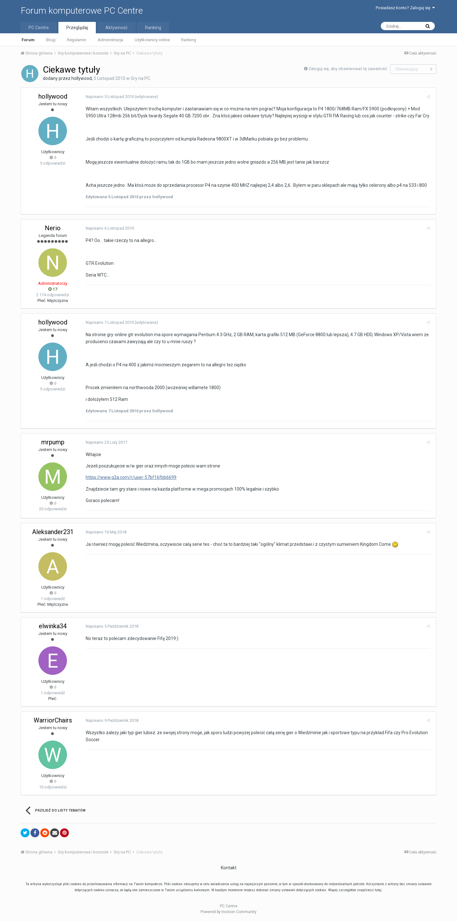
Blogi (51, 39)
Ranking (188, 39)
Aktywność (116, 27)
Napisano (108, 96)
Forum (28, 39)
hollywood (81, 78)
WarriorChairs (53, 720)
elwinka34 (53, 626)
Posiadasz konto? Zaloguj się (405, 7)
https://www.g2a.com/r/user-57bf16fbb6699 (129, 477)
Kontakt (228, 867)
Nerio (53, 228)
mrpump (52, 442)
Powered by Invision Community (228, 912)
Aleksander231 (53, 532)
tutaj (378, 890)
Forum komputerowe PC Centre (82, 10)
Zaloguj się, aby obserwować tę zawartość (347, 68)
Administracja (110, 39)
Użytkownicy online (152, 39)
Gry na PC (140, 78)
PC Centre (39, 27)
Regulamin (76, 39)
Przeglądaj (77, 27)
